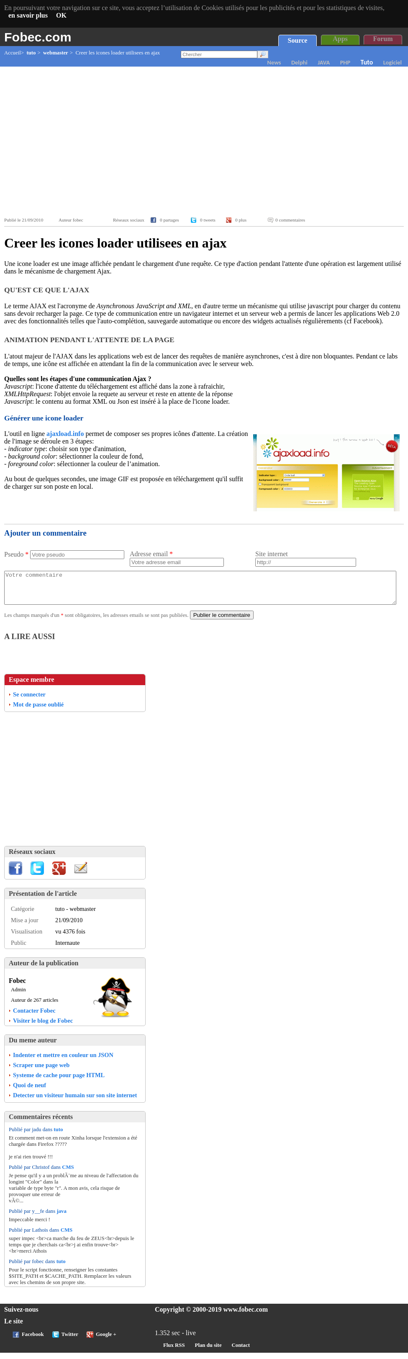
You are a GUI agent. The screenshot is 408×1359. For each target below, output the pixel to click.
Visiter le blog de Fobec (43, 1027)
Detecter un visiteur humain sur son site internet (75, 1101)
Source (298, 40)
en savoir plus (28, 15)
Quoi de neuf (29, 1091)
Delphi (299, 62)
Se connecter (29, 700)
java (61, 1217)
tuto (31, 53)
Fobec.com (37, 37)
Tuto (367, 62)
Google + (106, 1341)
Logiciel (392, 62)
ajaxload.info (65, 433)
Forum (383, 38)
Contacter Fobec (34, 1016)
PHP (345, 62)
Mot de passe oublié (38, 710)
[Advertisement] (206, 142)
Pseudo (16, 554)
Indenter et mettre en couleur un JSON (63, 1061)
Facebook (33, 1341)
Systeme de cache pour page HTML (59, 1081)
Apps (340, 38)
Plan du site (208, 1351)
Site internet (271, 553)
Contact (241, 1351)
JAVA (324, 62)
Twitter (70, 1341)
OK (61, 15)
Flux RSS (174, 1351)
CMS (68, 1173)
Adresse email (151, 553)
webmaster (55, 53)
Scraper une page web (41, 1071)
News (274, 62)
